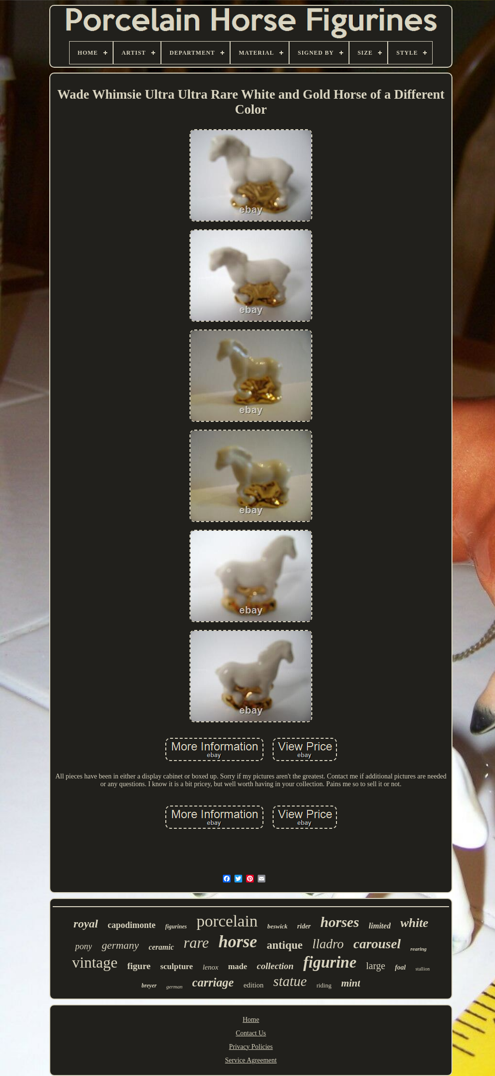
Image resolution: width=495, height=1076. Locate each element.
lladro (328, 944)
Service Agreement (251, 1060)
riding (324, 985)
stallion (422, 968)
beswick (277, 926)
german (174, 986)
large (375, 965)
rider (304, 926)
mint (351, 983)
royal (85, 923)
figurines (176, 926)
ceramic (161, 947)
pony (83, 946)
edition (254, 985)
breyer (149, 985)
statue (289, 981)
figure (138, 966)
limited (380, 926)
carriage (213, 982)
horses (339, 922)
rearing (418, 949)
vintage (94, 962)
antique (285, 945)
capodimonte (132, 925)
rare (196, 942)
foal (400, 967)
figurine (329, 962)
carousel (377, 943)
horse (237, 941)
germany (120, 945)
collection (275, 966)
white (414, 923)
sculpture (176, 966)
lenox (210, 967)
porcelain (227, 921)
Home (251, 1019)
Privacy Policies (251, 1046)
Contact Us (251, 1033)
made (238, 966)
